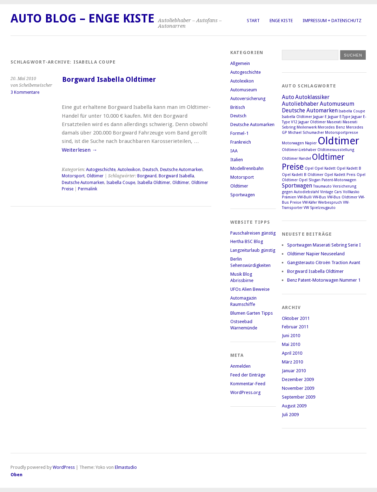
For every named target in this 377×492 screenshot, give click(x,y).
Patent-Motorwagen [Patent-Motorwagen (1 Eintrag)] (339, 180)
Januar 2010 (294, 370)
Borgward (147, 175)
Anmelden (240, 366)
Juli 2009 (290, 414)
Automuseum (243, 89)
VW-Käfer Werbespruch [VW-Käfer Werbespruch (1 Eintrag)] (322, 202)
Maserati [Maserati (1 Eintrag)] (334, 122)
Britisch (237, 107)
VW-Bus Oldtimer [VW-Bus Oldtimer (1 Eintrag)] (342, 197)
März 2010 (292, 362)
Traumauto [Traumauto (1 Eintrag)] (322, 186)
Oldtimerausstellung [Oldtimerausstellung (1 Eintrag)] (335, 149)
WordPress (64, 467)
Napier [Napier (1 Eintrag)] (311, 143)
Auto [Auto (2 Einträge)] (288, 97)
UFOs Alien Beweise (250, 289)
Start (253, 20)
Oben (16, 474)
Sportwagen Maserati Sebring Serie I (324, 245)
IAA (234, 150)
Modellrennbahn (247, 168)
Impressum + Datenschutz (332, 20)
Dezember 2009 (298, 379)
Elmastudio (126, 467)
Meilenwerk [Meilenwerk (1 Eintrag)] (307, 127)
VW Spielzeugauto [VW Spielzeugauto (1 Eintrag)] (320, 207)
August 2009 (294, 405)
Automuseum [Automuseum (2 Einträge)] (337, 103)
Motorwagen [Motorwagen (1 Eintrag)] (293, 143)
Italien (236, 159)
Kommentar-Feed (247, 383)
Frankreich (240, 142)
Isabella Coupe (120, 182)
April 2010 (292, 353)
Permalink (87, 188)
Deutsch (150, 169)
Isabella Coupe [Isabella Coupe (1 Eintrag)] (352, 111)
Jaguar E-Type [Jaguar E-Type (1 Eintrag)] (339, 116)
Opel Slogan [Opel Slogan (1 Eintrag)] (309, 180)
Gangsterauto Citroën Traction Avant (323, 262)
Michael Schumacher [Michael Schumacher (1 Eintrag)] (306, 132)
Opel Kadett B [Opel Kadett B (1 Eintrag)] (349, 168)
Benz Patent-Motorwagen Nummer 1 (324, 280)
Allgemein (240, 63)
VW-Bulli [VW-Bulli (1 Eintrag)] (304, 197)
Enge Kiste (281, 20)
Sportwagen (242, 194)
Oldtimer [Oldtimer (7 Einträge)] (338, 141)
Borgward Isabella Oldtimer (109, 80)
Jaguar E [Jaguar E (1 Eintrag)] (320, 116)
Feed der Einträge (247, 375)
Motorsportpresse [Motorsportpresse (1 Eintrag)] (341, 132)
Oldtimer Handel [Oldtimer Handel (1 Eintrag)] (296, 158)
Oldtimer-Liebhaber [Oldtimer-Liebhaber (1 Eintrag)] (299, 149)
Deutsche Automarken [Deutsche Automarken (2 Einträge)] (310, 110)
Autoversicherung (247, 98)
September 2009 (298, 397)
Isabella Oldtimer (153, 182)
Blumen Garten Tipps (251, 313)
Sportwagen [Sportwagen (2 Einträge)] (297, 185)
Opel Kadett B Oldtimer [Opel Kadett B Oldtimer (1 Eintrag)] (302, 174)
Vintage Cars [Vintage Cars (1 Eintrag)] (331, 192)
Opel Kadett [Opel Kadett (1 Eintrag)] (325, 168)
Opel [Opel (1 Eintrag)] (309, 168)
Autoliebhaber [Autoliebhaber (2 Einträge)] (300, 103)
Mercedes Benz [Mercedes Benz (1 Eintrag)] (331, 127)
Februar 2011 (295, 326)
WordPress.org (245, 392)
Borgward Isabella (176, 175)
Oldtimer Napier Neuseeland (316, 253)
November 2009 (298, 388)
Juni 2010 (291, 335)
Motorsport (73, 175)
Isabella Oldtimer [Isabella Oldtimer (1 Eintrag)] (297, 116)
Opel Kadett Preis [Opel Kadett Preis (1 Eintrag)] (340, 174)
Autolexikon (129, 169)
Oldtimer (95, 175)
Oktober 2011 (296, 318)
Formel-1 (239, 133)
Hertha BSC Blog (246, 241)
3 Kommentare (25, 92)
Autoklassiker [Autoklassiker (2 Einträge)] (312, 97)
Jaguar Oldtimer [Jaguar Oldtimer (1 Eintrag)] (312, 122)
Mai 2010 (291, 344)
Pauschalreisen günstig (253, 233)
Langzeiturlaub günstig (252, 250)
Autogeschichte (100, 169)
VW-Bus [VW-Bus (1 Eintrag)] (319, 197)
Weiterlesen (79, 150)
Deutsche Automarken (181, 169)
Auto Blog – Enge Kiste (82, 18)
